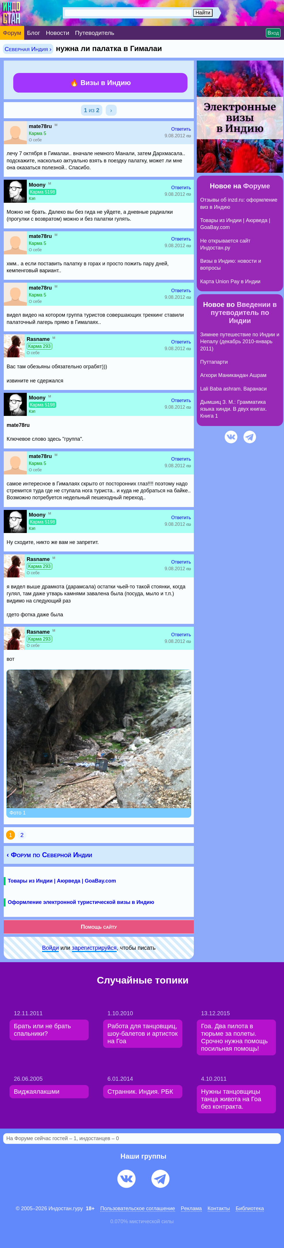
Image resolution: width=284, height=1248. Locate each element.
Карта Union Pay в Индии (230, 281)
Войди (50, 948)
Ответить (181, 129)
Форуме (256, 186)
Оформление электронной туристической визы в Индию (81, 902)
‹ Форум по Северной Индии (49, 855)
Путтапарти (214, 362)
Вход (273, 33)
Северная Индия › (28, 49)
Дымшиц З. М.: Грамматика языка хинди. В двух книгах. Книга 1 (233, 409)
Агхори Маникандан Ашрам (233, 375)
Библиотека (250, 1208)
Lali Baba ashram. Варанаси (233, 389)
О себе (35, 140)
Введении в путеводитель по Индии (244, 312)
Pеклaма (191, 1208)
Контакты (219, 1208)
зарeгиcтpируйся (94, 948)
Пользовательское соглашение (137, 1208)
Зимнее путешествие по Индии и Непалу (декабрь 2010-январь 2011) (239, 342)
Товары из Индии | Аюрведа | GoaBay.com (62, 881)
